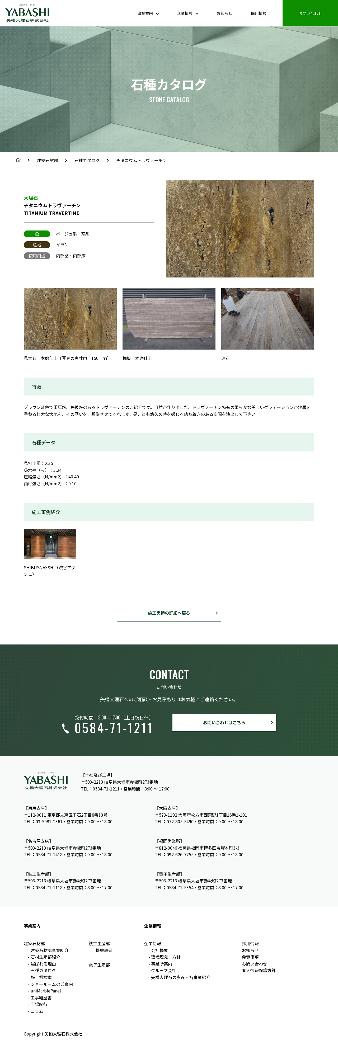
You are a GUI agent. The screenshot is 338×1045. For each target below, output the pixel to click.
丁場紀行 (39, 1004)
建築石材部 (47, 160)
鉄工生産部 (99, 943)
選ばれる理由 (43, 964)
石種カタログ (87, 160)
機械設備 (104, 950)
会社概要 (159, 950)
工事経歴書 (41, 997)
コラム (37, 1011)
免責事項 (250, 957)
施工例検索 (41, 977)
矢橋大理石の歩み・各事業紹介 (180, 977)
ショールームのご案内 (52, 984)
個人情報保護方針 (259, 970)
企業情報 (152, 943)
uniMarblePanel (46, 990)
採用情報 (256, 13)
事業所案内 (161, 964)
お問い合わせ (309, 13)
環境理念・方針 (166, 957)
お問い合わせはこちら (224, 722)
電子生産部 (99, 965)
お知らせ (221, 13)
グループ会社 (163, 970)
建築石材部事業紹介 (50, 950)
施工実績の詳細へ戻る (169, 613)
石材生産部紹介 (45, 957)
